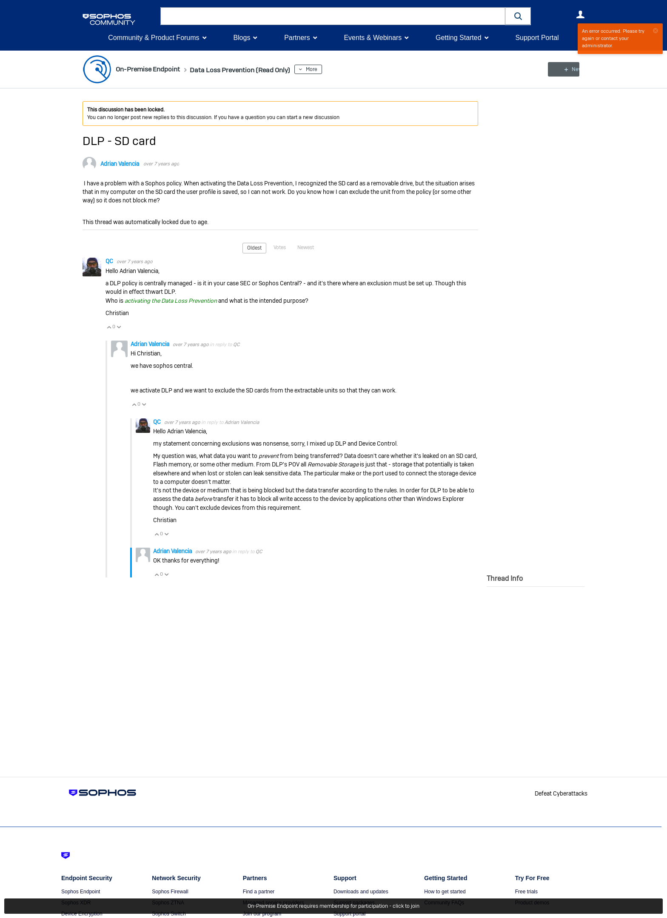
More (333, 69)
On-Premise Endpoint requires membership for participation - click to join (333, 906)
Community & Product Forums (153, 37)
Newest (305, 247)
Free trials (526, 892)
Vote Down (118, 326)
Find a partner (259, 892)
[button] (518, 16)
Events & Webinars (373, 37)
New (565, 69)
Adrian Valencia (119, 163)
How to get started (444, 892)
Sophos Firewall (170, 892)
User (580, 14)
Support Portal (537, 37)
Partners (297, 37)
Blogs (241, 37)
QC (109, 261)
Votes (280, 247)
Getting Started (459, 37)
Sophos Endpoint (80, 892)
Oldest (254, 248)
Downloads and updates (361, 892)
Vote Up (108, 326)
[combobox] (333, 16)
